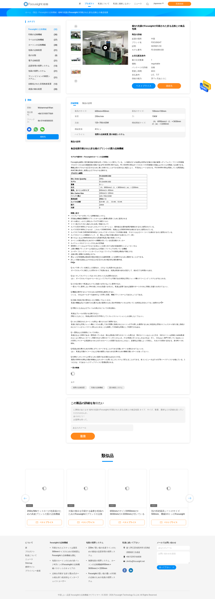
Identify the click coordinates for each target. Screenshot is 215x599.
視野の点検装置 (79, 388)
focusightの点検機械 (42, 29)
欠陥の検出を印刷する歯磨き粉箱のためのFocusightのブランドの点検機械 (86, 514)
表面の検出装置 (42, 89)
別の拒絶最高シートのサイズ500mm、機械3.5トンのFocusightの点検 (168, 514)
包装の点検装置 (42, 50)
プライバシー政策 (33, 571)
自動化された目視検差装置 (42, 84)
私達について (31, 555)
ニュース (29, 559)
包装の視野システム (42, 71)
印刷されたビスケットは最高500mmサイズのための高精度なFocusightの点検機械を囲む (66, 551)
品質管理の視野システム (42, 65)
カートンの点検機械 (42, 45)
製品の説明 (87, 103)
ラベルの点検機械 (42, 39)
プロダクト (30, 551)
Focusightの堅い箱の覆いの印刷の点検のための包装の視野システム (102, 577)
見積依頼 (179, 4)
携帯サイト (30, 567)
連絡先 (43, 137)
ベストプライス (143, 86)
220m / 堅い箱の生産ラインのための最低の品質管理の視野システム (102, 551)
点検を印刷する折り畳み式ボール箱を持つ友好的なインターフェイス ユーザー (65, 577)
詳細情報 (74, 103)
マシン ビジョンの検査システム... (42, 77)
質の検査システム (115, 388)
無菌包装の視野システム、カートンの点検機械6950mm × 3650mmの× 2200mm (101, 564)
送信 (83, 436)
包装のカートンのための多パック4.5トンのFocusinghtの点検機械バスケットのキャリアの (66, 564)
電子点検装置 (42, 60)
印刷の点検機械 (42, 34)
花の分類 (42, 55)
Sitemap (28, 563)
